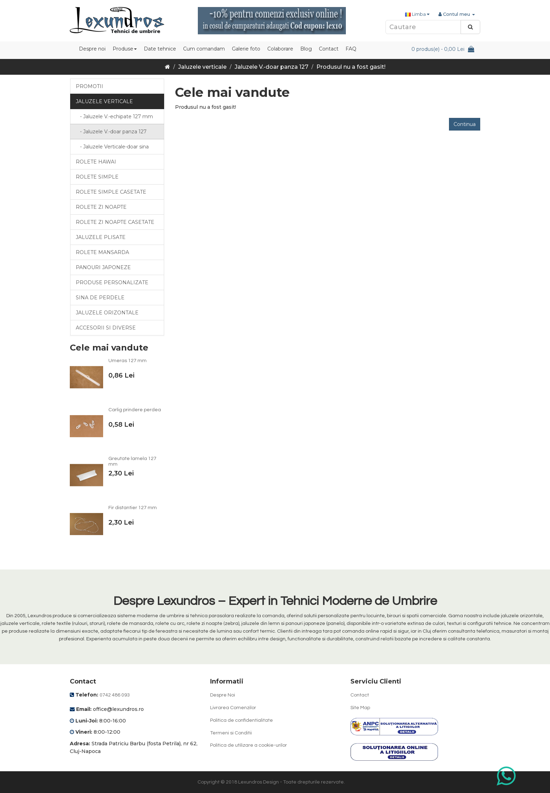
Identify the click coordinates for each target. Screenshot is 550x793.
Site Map (360, 707)
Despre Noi (222, 695)
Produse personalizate (112, 282)
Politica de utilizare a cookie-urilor (248, 745)
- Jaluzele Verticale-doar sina (112, 147)
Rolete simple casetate (111, 192)
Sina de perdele (100, 297)
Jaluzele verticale (202, 67)
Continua (465, 124)
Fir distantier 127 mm (132, 507)
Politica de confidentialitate (241, 720)
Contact (359, 695)
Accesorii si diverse (106, 328)
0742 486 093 (115, 695)
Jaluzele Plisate (101, 237)
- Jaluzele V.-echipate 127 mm (114, 116)
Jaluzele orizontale (107, 312)
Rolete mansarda (102, 252)
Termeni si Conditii (231, 733)
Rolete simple (97, 177)
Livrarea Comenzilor (233, 707)
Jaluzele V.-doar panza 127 (271, 67)
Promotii (89, 86)
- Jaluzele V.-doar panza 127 (111, 131)
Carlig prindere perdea (134, 409)
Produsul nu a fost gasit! (350, 67)
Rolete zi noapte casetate (115, 222)
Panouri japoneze (103, 267)
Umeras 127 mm (127, 360)
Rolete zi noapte (101, 207)
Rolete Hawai (96, 162)
